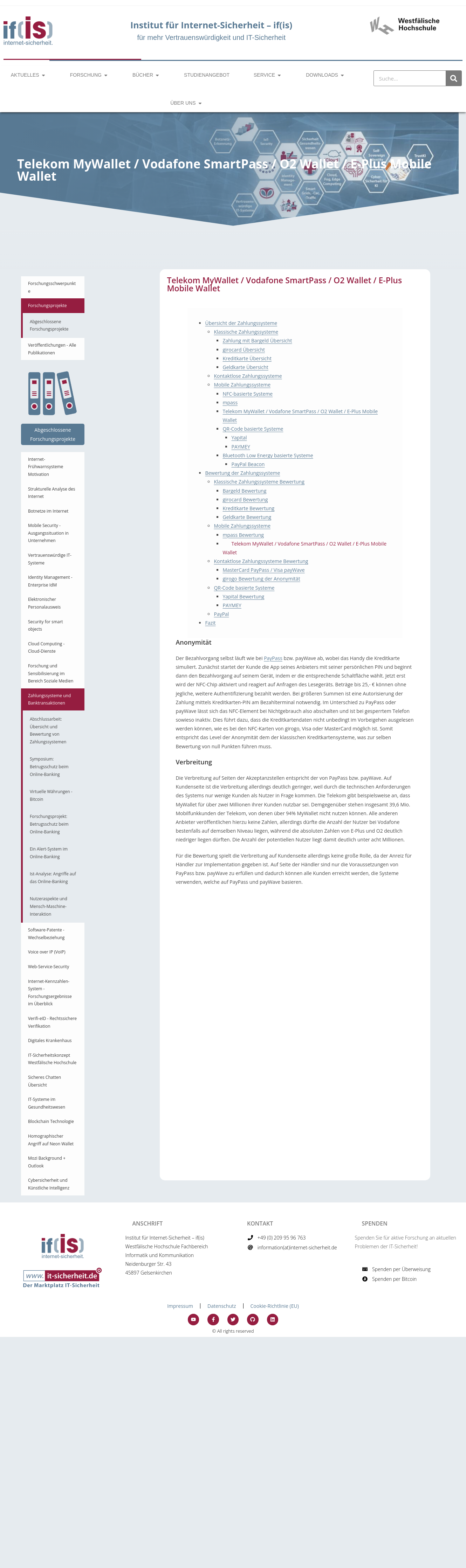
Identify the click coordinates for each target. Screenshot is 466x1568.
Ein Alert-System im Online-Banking (49, 853)
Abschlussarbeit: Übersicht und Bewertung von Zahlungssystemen (48, 730)
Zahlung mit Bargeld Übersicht (257, 340)
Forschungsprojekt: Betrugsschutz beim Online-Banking (49, 823)
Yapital (239, 437)
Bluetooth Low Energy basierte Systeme (267, 455)
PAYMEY (240, 446)
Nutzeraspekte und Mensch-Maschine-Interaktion (48, 906)
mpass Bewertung (242, 535)
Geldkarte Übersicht (245, 367)
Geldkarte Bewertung (246, 517)
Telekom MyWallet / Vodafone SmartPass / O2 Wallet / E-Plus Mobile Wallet (304, 548)
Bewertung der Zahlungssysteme (242, 473)
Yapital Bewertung (243, 596)
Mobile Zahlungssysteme (242, 384)
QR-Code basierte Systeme (252, 428)
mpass (230, 402)
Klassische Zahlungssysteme (246, 331)
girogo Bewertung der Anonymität (261, 578)
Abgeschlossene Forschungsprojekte (49, 325)
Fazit (210, 622)
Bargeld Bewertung (244, 490)
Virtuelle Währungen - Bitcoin (51, 795)
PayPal (221, 614)
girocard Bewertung (245, 499)
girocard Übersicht (243, 349)
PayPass (273, 658)
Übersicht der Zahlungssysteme (241, 323)
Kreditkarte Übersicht (246, 358)
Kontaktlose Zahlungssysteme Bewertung (261, 561)
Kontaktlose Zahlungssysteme (248, 376)
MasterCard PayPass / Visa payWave (263, 570)
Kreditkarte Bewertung (248, 508)
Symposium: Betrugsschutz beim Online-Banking (49, 766)
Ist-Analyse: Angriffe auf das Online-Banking (53, 877)
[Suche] (453, 78)
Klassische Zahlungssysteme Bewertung (259, 481)
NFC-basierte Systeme (247, 393)
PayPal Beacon (248, 464)
